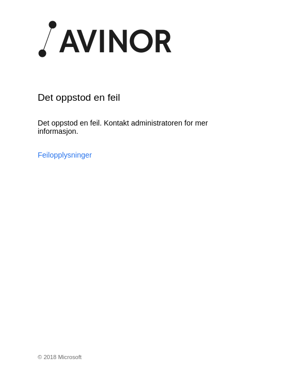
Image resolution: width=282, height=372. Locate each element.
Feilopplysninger (65, 155)
